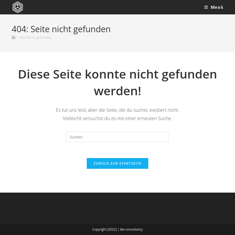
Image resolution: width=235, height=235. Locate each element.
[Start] (13, 37)
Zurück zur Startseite (117, 163)
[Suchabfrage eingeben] (117, 137)
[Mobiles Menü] (213, 7)
